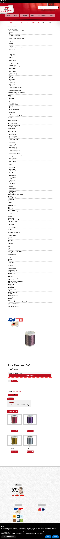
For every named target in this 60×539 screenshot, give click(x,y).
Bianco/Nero (10, 237)
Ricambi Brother (11, 284)
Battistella (11, 96)
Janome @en (11, 156)
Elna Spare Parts (12, 65)
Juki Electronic (12, 166)
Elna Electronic (12, 142)
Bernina (9, 230)
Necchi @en (11, 172)
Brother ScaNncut (11, 252)
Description (10, 399)
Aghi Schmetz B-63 (12, 226)
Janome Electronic (13, 158)
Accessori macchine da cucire (15, 33)
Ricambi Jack (10, 286)
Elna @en (10, 141)
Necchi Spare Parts (13, 70)
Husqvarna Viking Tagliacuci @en (16, 155)
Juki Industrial (12, 167)
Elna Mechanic (12, 145)
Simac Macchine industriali (13, 219)
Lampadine (10, 259)
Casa (32, 15)
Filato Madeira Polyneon (13, 271)
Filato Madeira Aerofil (12, 270)
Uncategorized (11, 199)
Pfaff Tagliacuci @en (13, 185)
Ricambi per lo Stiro (12, 289)
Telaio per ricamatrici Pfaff (13, 306)
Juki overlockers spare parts (14, 88)
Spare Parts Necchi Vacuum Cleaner (15, 194)
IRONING (10, 95)
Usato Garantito (11, 234)
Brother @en (11, 133)
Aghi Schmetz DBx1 (12, 227)
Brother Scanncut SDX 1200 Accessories (16, 92)
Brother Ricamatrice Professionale (15, 251)
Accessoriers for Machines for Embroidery (17, 30)
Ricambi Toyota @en (13, 74)
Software (10, 264)
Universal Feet (12, 51)
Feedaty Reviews (18, 399)
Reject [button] (48, 536)
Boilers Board (11, 98)
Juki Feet (11, 43)
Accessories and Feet (15, 22)
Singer (10, 114)
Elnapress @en (12, 112)
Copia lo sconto (30, 375)
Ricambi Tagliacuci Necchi (13, 293)
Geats (10, 59)
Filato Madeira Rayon (36, 22)
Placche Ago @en (12, 60)
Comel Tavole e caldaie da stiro (15, 100)
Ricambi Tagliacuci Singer (13, 297)
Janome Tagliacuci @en (14, 163)
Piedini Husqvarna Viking (13, 278)
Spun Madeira (28, 22)
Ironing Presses (12, 111)
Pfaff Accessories (11, 128)
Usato (9, 200)
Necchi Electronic (12, 174)
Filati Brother (10, 265)
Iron (9, 101)
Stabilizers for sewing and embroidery (15, 197)
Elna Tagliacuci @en (13, 147)
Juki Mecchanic (12, 169)
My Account (44, 9)
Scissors (9, 130)
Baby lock (10, 229)
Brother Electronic (13, 134)
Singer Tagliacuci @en (13, 192)
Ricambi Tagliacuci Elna (12, 292)
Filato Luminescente (12, 268)
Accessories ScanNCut (13, 37)
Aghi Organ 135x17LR (12, 221)
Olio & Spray (10, 260)
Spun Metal (12, 82)
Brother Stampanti (12, 254)
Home (8, 15)
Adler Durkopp (11, 213)
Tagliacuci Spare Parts (13, 85)
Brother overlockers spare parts (15, 87)
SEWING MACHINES (12, 131)
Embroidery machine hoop (13, 93)
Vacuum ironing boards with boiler (15, 115)
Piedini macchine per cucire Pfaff (16, 47)
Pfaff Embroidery (12, 181)
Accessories (24, 15)
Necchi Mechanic (12, 175)
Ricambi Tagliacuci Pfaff (13, 295)
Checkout (49, 9)
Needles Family (12, 54)
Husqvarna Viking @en (13, 148)
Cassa (54, 9)
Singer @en (11, 186)
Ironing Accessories (13, 103)
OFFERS (51, 15)
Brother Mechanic (13, 137)
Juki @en (10, 164)
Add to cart (14, 380)
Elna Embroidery (12, 144)
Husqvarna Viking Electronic (14, 150)
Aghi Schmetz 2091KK (12, 223)
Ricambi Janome (11, 287)
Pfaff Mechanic (12, 183)
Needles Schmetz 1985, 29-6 (14, 125)
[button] (10, 332)
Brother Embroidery (13, 136)
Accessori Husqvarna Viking (13, 212)
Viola (9, 249)
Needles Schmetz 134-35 (13, 122)
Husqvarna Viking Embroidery (15, 152)
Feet (9, 40)
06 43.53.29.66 (3, 2)
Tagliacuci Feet (12, 49)
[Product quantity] (9, 381)
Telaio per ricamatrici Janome (14, 304)
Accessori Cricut (11, 202)
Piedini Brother (11, 276)
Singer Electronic (12, 188)
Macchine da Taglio (12, 205)
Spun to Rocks (12, 84)
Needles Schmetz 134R (12, 123)
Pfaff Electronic (12, 180)
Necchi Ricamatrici (11, 275)
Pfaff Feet (11, 46)
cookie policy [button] (32, 529)
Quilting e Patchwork (12, 208)
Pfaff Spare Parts (12, 71)
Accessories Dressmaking (14, 35)
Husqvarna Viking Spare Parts (15, 66)
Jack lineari (10, 216)
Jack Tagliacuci (11, 218)
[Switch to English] (52, 4)
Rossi (9, 246)
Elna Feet (11, 41)
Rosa (9, 245)
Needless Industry (13, 55)
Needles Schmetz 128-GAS (13, 120)
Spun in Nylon (12, 77)
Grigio (9, 241)
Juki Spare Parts (12, 68)
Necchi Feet (11, 44)
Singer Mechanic (12, 191)
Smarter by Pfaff (11, 300)
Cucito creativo (11, 262)
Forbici (9, 204)
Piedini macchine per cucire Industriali (15, 281)
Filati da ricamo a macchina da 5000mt (16, 267)
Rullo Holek (10, 298)
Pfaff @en (11, 178)
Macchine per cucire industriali (14, 232)
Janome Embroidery (13, 159)
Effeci (9, 215)
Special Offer (10, 196)
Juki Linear (10, 117)
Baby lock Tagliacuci (12, 235)
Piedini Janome (11, 279)
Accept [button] (55, 536)
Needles (10, 52)
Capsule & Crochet (12, 256)
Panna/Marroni (11, 243)
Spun (22, 22)
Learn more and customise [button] (8, 536)
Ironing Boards (11, 106)
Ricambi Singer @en (13, 73)
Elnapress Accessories (13, 104)
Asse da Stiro (12, 107)
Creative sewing (42, 15)
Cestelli (9, 257)
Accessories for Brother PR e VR (14, 90)
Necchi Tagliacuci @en (13, 177)
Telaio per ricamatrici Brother (14, 303)
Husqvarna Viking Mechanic (14, 153)
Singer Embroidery (13, 189)
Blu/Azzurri (10, 238)
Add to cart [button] (14, 430)
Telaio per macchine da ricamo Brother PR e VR (17, 301)
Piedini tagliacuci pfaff (12, 282)
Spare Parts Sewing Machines (15, 63)
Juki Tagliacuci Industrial (13, 119)
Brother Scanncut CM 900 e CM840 (16, 38)
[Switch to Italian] (49, 4)
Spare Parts (11, 57)
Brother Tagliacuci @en (14, 139)
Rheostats (11, 62)
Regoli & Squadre (11, 210)
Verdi (9, 248)
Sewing (15, 15)
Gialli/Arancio (10, 240)
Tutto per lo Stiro (11, 290)
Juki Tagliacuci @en (13, 170)
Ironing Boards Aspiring (14, 109)
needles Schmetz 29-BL (13, 126)
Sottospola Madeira (12, 273)
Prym (9, 207)
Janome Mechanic (13, 161)
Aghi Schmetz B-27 (12, 224)
